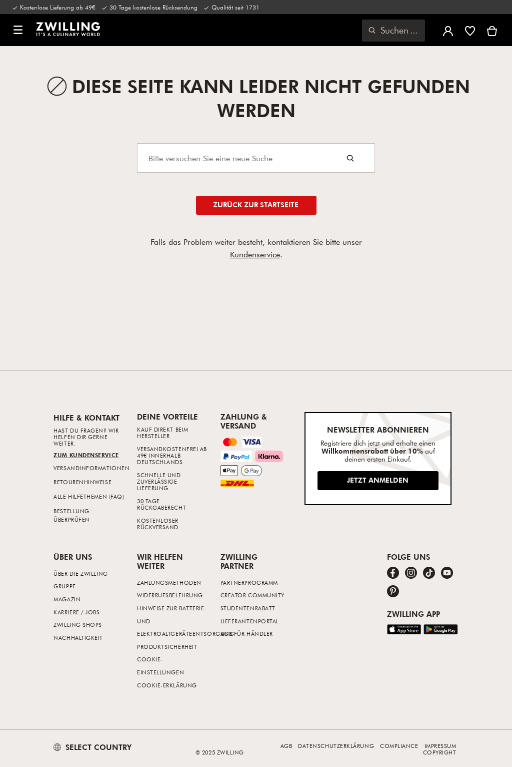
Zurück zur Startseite (255, 204)
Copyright (439, 752)
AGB (286, 745)
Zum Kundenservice (86, 455)
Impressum (440, 745)
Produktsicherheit (167, 646)
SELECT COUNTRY (93, 747)
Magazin (67, 599)
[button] (18, 30)
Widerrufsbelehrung (170, 595)
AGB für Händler (246, 633)
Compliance (399, 745)
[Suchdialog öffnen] (393, 31)
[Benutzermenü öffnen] (448, 30)
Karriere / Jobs (77, 612)
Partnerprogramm (249, 582)
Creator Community (252, 595)
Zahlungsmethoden (169, 582)
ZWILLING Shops (78, 624)
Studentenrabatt (248, 608)
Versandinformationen (92, 468)
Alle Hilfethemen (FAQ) (89, 496)
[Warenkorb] (492, 30)
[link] (68, 29)
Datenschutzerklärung (336, 745)
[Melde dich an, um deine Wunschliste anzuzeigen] (470, 30)
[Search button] (350, 158)
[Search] (256, 158)
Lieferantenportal (249, 621)
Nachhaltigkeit (78, 637)
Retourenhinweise (83, 482)
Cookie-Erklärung (167, 685)
